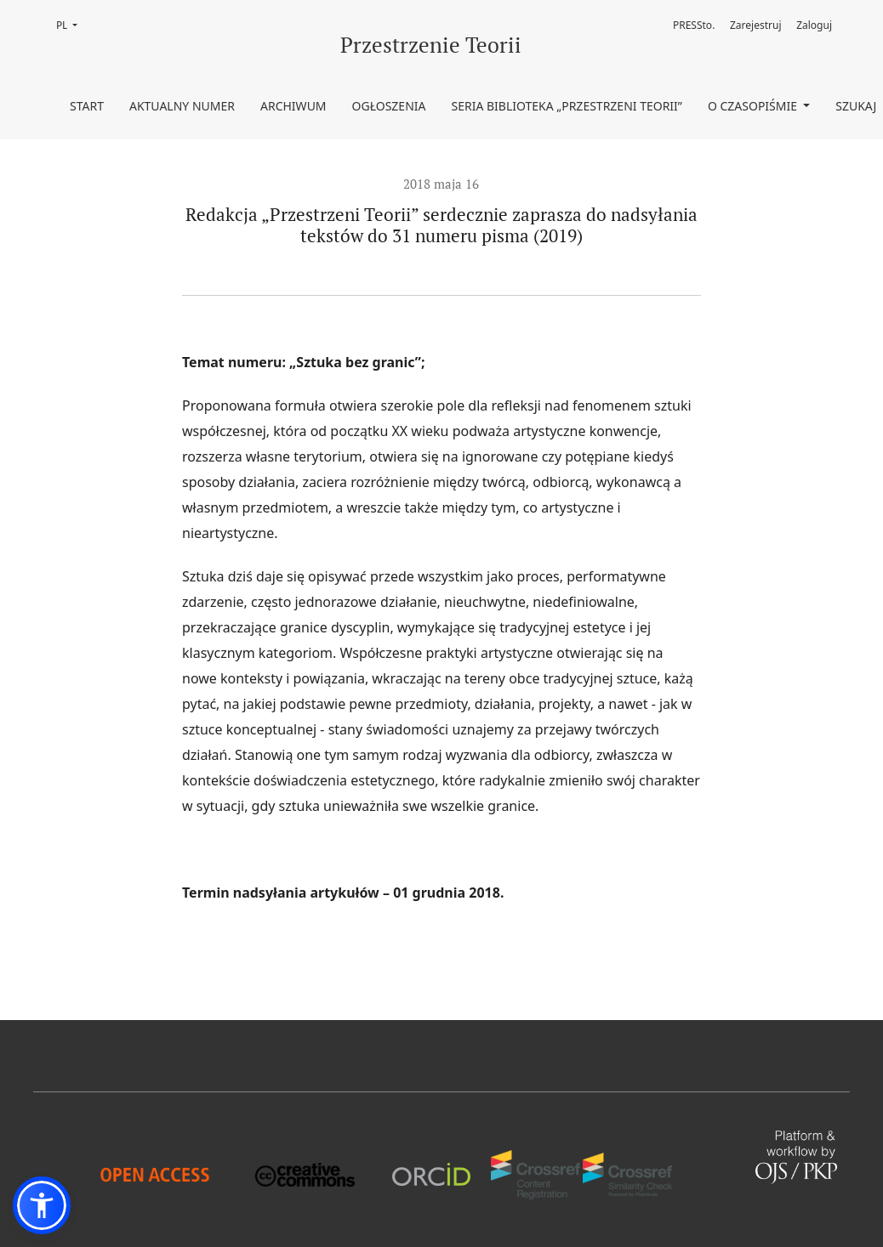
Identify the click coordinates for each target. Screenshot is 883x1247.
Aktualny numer (182, 106)
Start (87, 106)
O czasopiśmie (754, 106)
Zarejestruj (756, 25)
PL (71, 24)
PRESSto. (694, 25)
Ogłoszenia (389, 106)
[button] (41, 1205)
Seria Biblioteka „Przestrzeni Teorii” (567, 106)
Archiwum (293, 106)
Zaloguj (814, 25)
